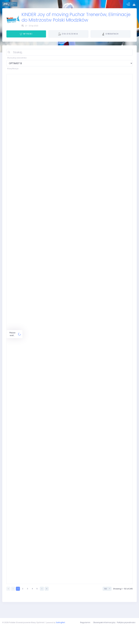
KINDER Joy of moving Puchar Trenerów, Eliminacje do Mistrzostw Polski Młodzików (76, 17)
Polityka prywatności (126, 622)
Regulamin (85, 622)
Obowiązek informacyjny (104, 622)
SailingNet (60, 622)
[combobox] (107, 599)
